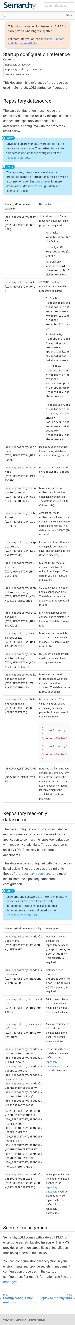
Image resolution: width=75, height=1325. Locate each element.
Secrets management (17, 74)
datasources (42, 181)
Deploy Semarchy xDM (55, 1298)
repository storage (17, 157)
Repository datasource (18, 64)
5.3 (68, 15)
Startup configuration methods (18, 1300)
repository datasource (36, 874)
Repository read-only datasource (23, 69)
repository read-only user (21, 915)
